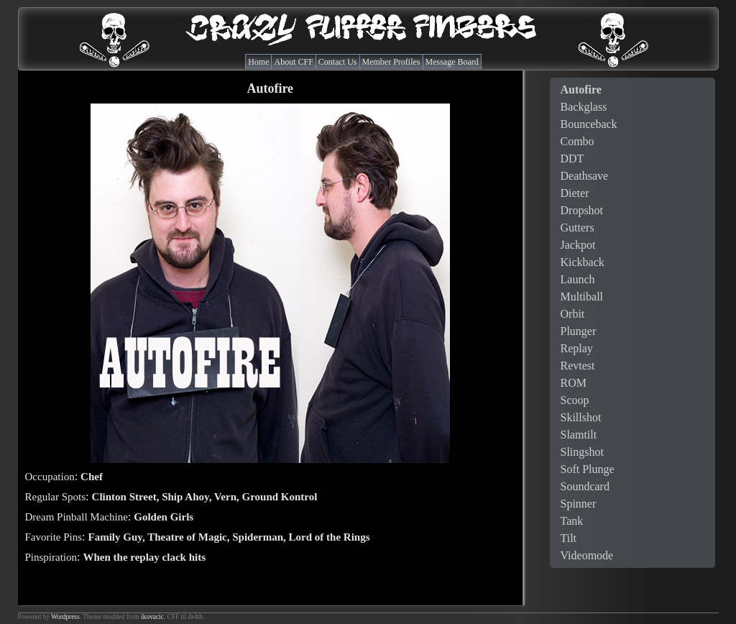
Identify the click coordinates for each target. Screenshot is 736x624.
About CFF (293, 62)
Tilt (569, 538)
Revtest (578, 365)
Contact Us (337, 62)
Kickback (582, 262)
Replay (577, 348)
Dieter (575, 193)
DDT (572, 158)
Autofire (581, 89)
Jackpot (578, 245)
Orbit (573, 314)
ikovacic (152, 616)
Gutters (577, 227)
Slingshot (582, 452)
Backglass (584, 107)
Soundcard (585, 486)
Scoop (575, 400)
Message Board (452, 62)
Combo (577, 141)
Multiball (582, 296)
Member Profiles (391, 62)
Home (258, 62)
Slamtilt (579, 434)
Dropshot (582, 210)
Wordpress (65, 616)
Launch (578, 279)
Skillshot (581, 417)
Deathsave (585, 176)
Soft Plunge (588, 469)
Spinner (579, 503)
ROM (573, 383)
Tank (572, 521)
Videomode (587, 555)
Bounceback (589, 124)
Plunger (579, 331)
